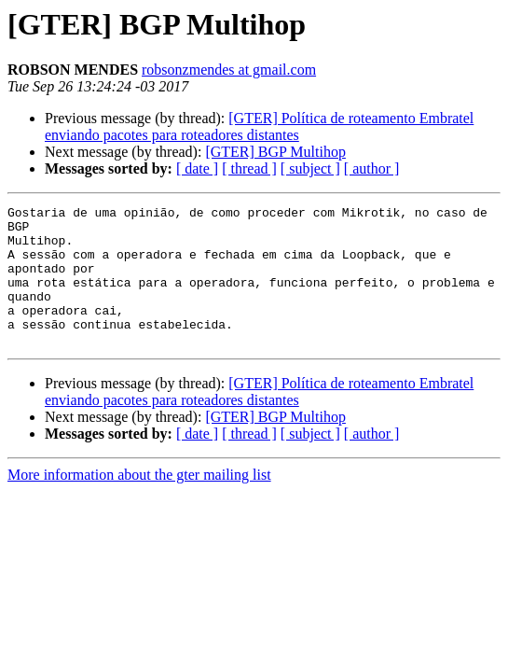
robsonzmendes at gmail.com (229, 69)
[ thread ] (249, 168)
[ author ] (372, 168)
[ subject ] (310, 168)
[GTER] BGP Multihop (275, 152)
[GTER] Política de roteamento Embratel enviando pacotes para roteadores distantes (259, 126)
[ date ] (197, 168)
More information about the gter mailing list (139, 503)
